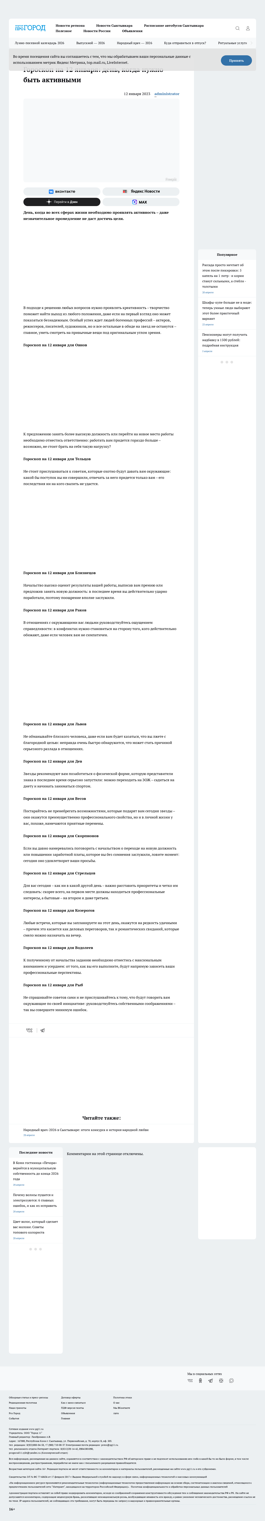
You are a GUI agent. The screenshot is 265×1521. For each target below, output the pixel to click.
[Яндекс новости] (140, 191)
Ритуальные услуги (232, 43)
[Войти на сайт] (248, 28)
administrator (166, 93)
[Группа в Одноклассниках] (200, 1380)
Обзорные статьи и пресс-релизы (28, 1397)
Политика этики (122, 1397)
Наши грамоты (17, 1407)
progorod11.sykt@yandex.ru (25, 1452)
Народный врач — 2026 (134, 43)
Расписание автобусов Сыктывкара (174, 25)
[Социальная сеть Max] (140, 202)
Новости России (97, 31)
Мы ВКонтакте (121, 1407)
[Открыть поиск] (237, 28)
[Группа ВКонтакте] (61, 191)
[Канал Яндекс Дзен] (61, 202)
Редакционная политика (23, 1402)
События (14, 1418)
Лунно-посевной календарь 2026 (39, 43)
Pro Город (14, 1413)
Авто (116, 1413)
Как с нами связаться (73, 1402)
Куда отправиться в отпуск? (185, 43)
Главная (65, 1418)
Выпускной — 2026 (90, 43)
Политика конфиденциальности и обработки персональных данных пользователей (179, 1486)
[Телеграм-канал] (211, 1380)
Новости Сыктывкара (114, 25)
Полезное (64, 31)
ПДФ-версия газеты (72, 1407)
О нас (116, 1402)
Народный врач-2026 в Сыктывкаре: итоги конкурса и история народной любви (101, 1133)
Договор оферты (71, 1397)
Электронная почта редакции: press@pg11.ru (92, 1444)
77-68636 (42, 1476)
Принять (236, 60)
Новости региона (70, 25)
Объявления (132, 31)
